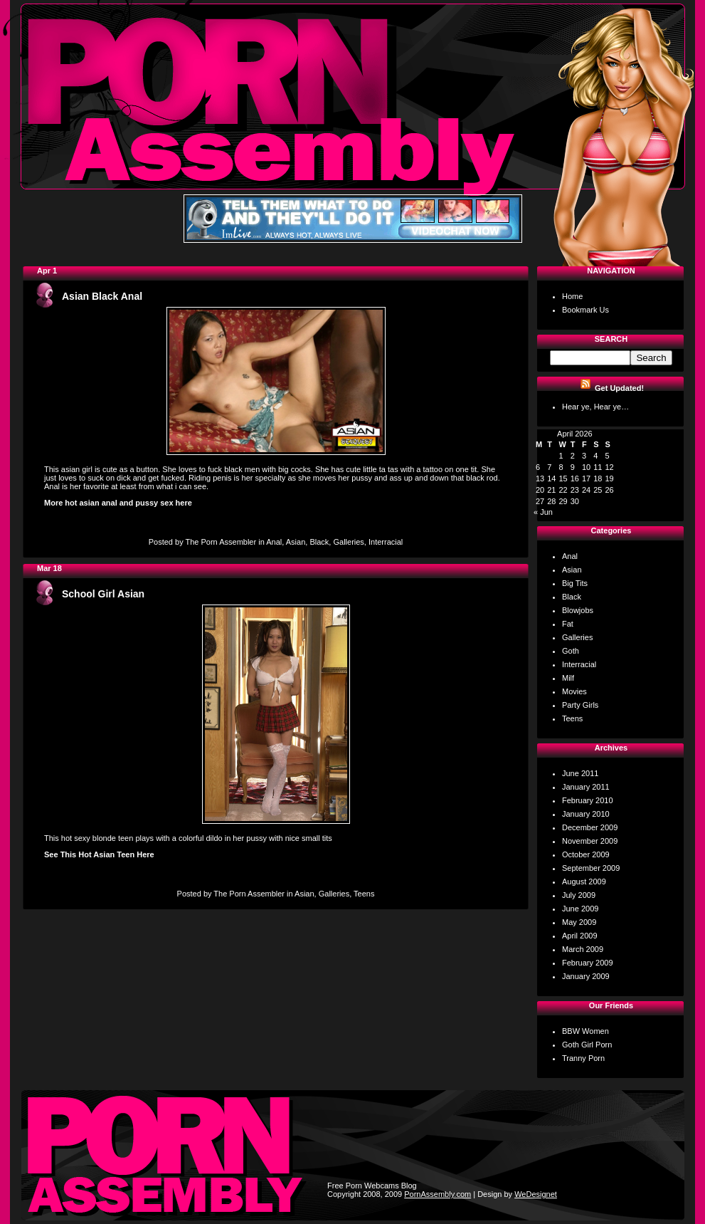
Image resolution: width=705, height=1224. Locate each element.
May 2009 (579, 922)
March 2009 (582, 949)
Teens (364, 893)
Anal (274, 542)
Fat (567, 623)
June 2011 (580, 773)
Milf (568, 678)
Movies (574, 691)
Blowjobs (577, 610)
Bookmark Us (585, 309)
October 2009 (586, 854)
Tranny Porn (583, 1058)
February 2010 (587, 800)
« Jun (543, 512)
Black (319, 542)
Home (572, 296)
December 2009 (589, 827)
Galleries (348, 542)
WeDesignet (535, 1194)
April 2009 (580, 935)
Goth (570, 651)
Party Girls (580, 705)
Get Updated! (619, 388)
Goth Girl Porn (587, 1044)
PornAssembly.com (437, 1194)
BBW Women (585, 1031)
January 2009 (586, 976)
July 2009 (578, 895)
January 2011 (586, 787)
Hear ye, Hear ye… (595, 406)
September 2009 (591, 868)
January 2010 (586, 814)
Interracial (386, 542)
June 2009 (580, 908)
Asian (296, 542)
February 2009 (587, 962)
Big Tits (575, 583)
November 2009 (589, 841)
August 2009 (584, 881)
